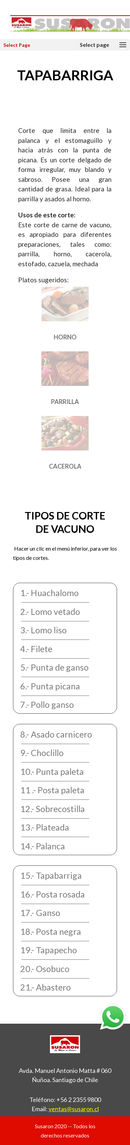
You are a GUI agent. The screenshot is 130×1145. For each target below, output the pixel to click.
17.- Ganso (40, 912)
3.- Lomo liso (43, 630)
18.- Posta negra (50, 931)
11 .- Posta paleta (52, 790)
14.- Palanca (42, 846)
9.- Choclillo (42, 752)
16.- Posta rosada (52, 894)
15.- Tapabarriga (51, 875)
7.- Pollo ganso (47, 704)
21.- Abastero (45, 987)
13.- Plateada (44, 827)
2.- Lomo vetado (50, 611)
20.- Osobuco (44, 969)
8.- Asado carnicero (56, 734)
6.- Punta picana (50, 686)
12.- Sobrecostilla (52, 809)
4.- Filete (36, 649)
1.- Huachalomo (49, 593)
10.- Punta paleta (52, 771)
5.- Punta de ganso (54, 667)
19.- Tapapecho (48, 950)
